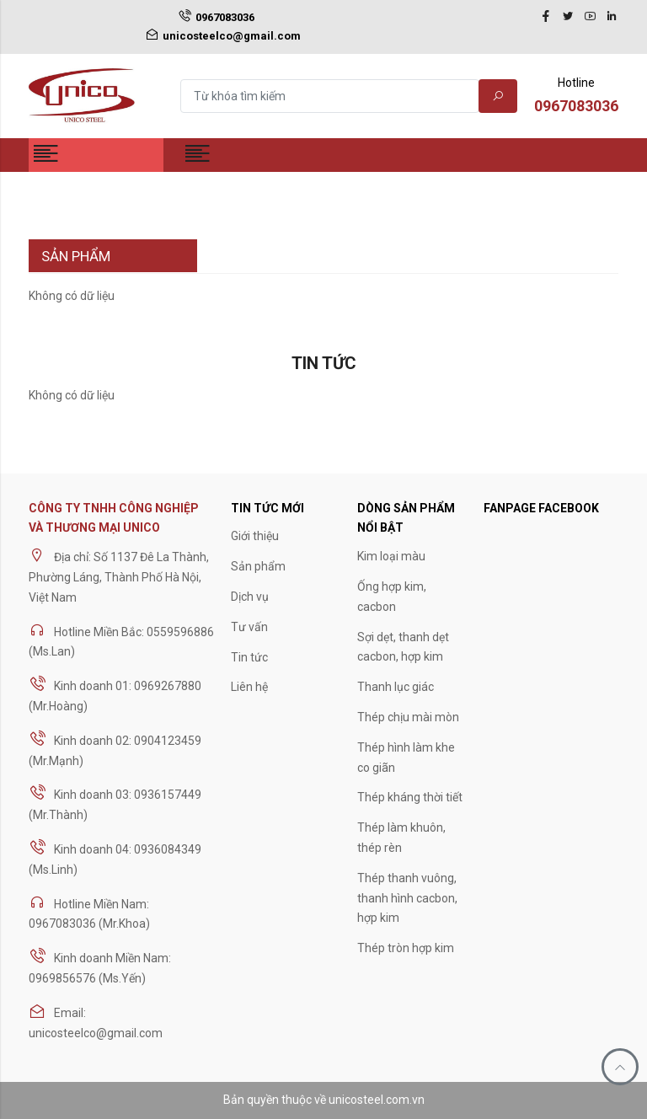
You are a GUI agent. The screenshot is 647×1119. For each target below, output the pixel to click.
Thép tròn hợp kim (405, 948)
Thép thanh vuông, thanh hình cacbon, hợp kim (407, 898)
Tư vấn (249, 627)
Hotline (576, 97)
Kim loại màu (391, 556)
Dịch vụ (250, 596)
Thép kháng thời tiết (410, 797)
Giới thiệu (255, 536)
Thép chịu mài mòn (408, 717)
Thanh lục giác (395, 686)
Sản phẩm (258, 566)
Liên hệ (249, 686)
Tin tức (249, 657)
